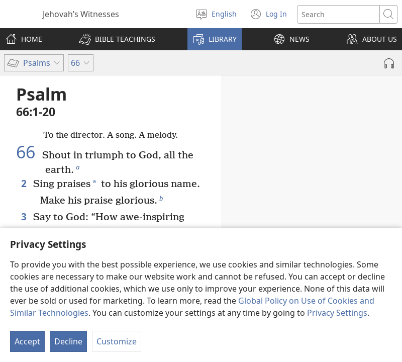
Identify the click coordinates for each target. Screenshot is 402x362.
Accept (27, 341)
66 (28, 151)
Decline (68, 341)
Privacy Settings (337, 312)
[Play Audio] (389, 63)
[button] (117, 39)
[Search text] (338, 14)
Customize (116, 341)
